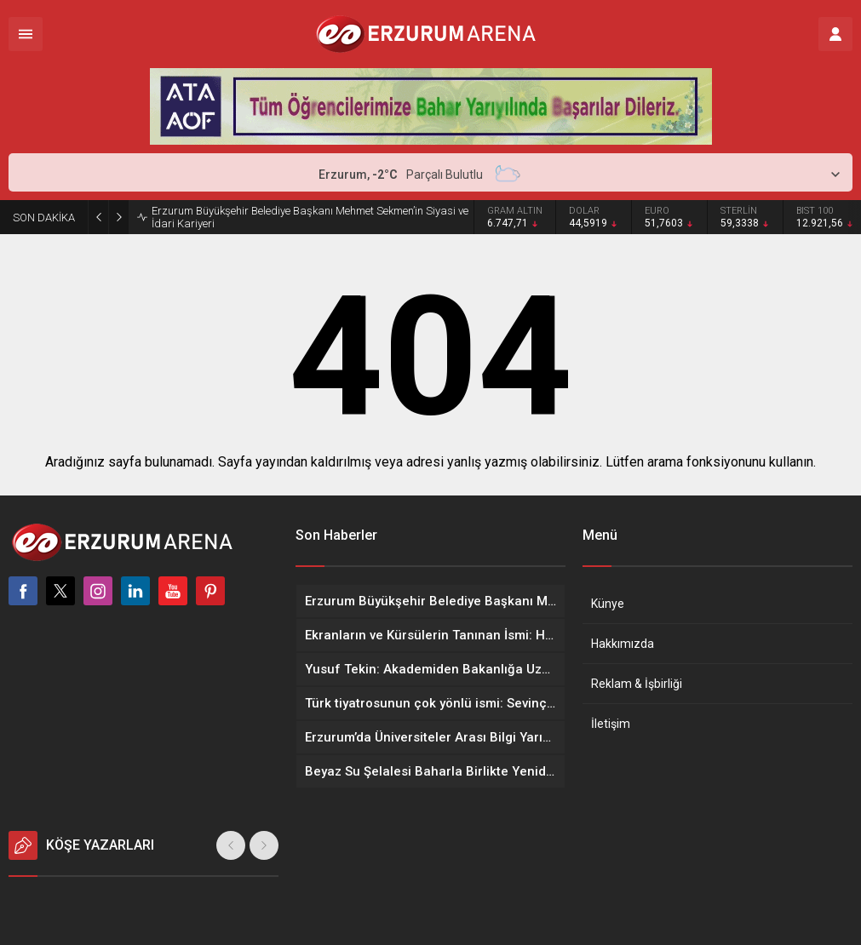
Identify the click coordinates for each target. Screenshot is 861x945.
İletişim (610, 723)
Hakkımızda (622, 643)
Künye (607, 603)
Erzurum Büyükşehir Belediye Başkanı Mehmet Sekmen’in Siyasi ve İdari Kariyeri (310, 217)
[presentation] (230, 845)
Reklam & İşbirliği (636, 683)
